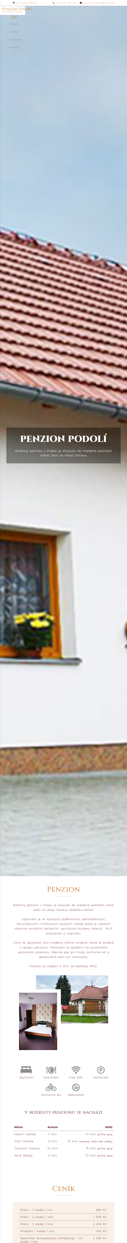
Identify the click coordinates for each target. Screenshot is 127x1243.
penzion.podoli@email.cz (97, 2)
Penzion (65, 10)
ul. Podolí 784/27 (25, 2)
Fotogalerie (92, 10)
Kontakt (109, 10)
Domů (52, 10)
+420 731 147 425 (64, 2)
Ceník (77, 10)
